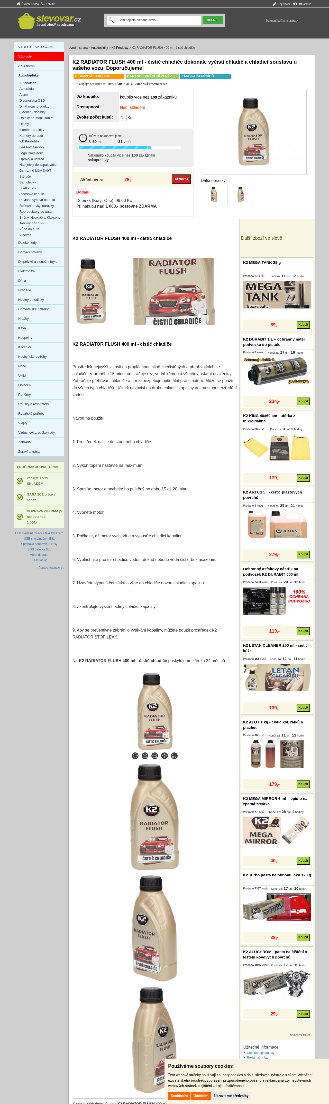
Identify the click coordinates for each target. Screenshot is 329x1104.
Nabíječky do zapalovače (38, 165)
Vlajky (22, 423)
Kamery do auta (31, 136)
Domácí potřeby (30, 252)
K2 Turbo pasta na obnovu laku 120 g (277, 875)
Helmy (24, 124)
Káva (22, 328)
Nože (22, 366)
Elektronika (26, 271)
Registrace (281, 4)
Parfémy (24, 394)
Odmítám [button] (201, 1096)
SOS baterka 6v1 (39, 549)
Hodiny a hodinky (31, 300)
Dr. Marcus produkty (34, 106)
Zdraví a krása (29, 451)
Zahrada (24, 442)
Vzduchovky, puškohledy (36, 432)
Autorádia (27, 89)
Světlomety (28, 188)
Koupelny (25, 338)
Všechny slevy (300, 1035)
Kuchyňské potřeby (32, 357)
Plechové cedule (32, 194)
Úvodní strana (28, 4)
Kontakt (48, 4)
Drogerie (24, 290)
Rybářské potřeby (31, 413)
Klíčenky (24, 347)
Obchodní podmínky (260, 1053)
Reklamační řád (257, 1057)
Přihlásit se (302, 4)
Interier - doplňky (32, 130)
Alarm (24, 94)
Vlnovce (25, 235)
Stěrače (25, 176)
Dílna (22, 281)
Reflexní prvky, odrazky (37, 206)
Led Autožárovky (32, 147)
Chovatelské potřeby (33, 309)
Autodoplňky (99, 48)
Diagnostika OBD (32, 100)
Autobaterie (28, 83)
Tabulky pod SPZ (32, 223)
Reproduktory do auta (36, 212)
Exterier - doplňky (32, 112)
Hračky (23, 319)
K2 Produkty (120, 48)
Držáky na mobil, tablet (36, 118)
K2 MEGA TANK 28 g (262, 262)
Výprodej (25, 56)
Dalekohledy (27, 243)
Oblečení (25, 385)
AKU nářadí (26, 66)
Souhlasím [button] (179, 1096)
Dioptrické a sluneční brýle (37, 262)
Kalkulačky (39, 560)
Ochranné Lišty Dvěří (35, 170)
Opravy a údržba (32, 159)
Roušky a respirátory (33, 404)
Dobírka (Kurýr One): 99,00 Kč (104, 200)
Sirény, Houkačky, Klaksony (40, 217)
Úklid (22, 375)
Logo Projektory (31, 153)
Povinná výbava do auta (37, 200)
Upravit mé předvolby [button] (231, 1096)
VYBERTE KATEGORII (35, 47)
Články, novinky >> (52, 568)
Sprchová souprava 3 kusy (39, 544)
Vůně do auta (29, 229)
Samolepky (28, 182)
